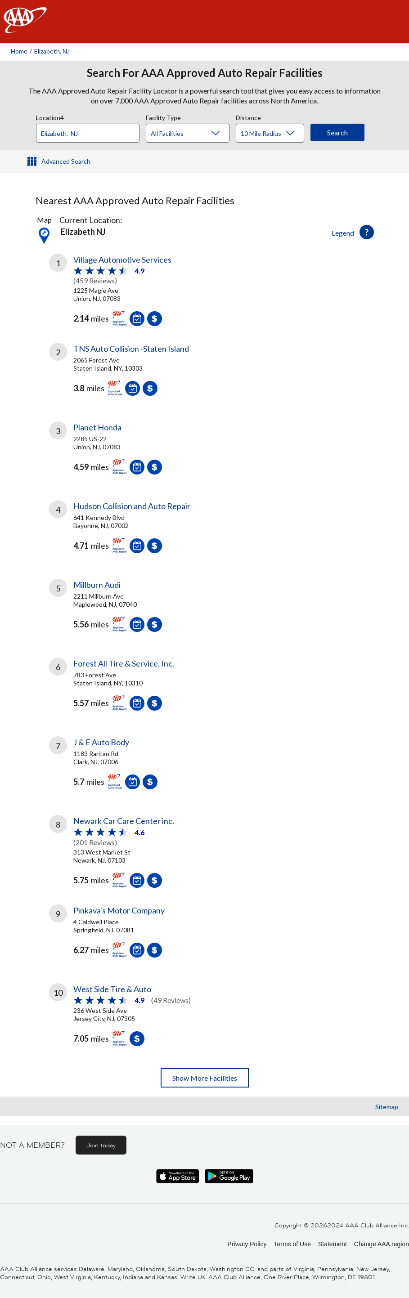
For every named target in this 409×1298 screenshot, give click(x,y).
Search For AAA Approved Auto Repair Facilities (205, 73)
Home (19, 51)
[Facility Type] (194, 133)
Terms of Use (292, 1244)
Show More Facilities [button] (204, 1078)
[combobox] (91, 131)
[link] (127, 292)
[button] (367, 232)
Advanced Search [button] (65, 161)
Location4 (50, 116)
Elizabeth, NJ (52, 51)
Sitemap (386, 1106)
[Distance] (273, 133)
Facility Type (163, 116)
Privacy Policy (246, 1244)
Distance (248, 116)
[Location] (87, 133)
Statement (332, 1244)
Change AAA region (381, 1244)
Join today (101, 1145)
